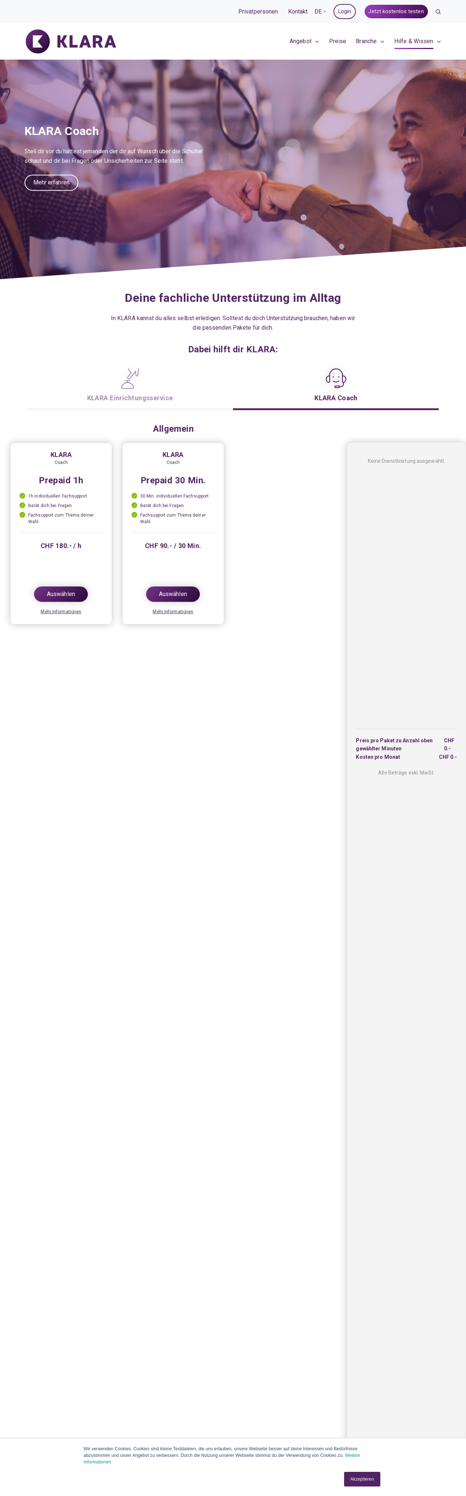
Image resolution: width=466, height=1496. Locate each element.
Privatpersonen (258, 11)
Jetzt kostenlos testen (396, 11)
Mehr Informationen (61, 611)
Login (344, 11)
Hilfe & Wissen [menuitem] (413, 42)
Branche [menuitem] (366, 42)
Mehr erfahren (51, 182)
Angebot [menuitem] (301, 42)
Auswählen (61, 593)
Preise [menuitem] (338, 42)
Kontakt (298, 11)
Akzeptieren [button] (362, 1479)
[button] (438, 11)
